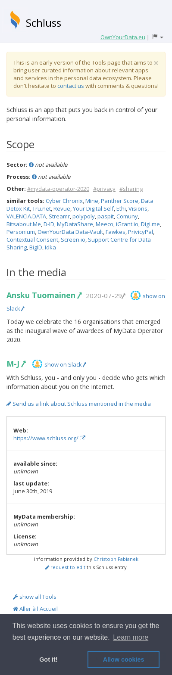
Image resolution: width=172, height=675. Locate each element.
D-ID (49, 224)
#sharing (131, 189)
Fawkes (115, 232)
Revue (61, 208)
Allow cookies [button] (123, 659)
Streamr (59, 216)
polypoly (83, 216)
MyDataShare (75, 224)
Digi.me (150, 224)
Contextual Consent (32, 239)
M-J (15, 363)
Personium (20, 232)
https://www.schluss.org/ (49, 438)
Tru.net (41, 208)
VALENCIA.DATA (26, 216)
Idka (50, 247)
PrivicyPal (140, 232)
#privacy (104, 189)
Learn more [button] (130, 637)
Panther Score (119, 201)
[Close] (156, 63)
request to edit (65, 567)
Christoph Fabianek (116, 559)
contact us (70, 86)
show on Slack (65, 364)
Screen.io (73, 239)
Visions (137, 208)
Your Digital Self (93, 208)
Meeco (104, 224)
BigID (35, 247)
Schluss (43, 23)
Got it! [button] (48, 659)
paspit (105, 216)
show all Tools (34, 596)
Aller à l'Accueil (35, 609)
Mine (91, 201)
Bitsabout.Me (23, 224)
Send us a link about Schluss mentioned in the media (78, 403)
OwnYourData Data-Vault (70, 232)
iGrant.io (127, 224)
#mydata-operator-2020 (58, 189)
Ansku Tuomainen (43, 295)
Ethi (121, 208)
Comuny (127, 216)
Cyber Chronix (64, 201)
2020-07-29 (105, 295)
